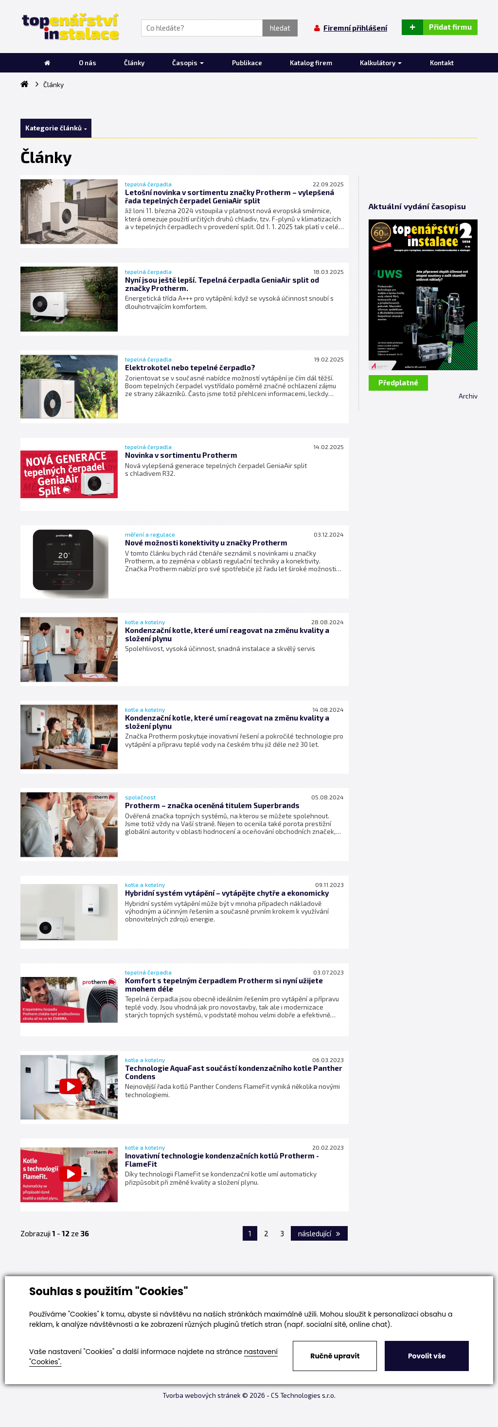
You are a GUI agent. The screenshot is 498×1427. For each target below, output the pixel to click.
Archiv (468, 396)
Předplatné (398, 382)
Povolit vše (426, 1356)
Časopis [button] (188, 63)
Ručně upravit (334, 1356)
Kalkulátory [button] (381, 63)
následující (319, 1233)
